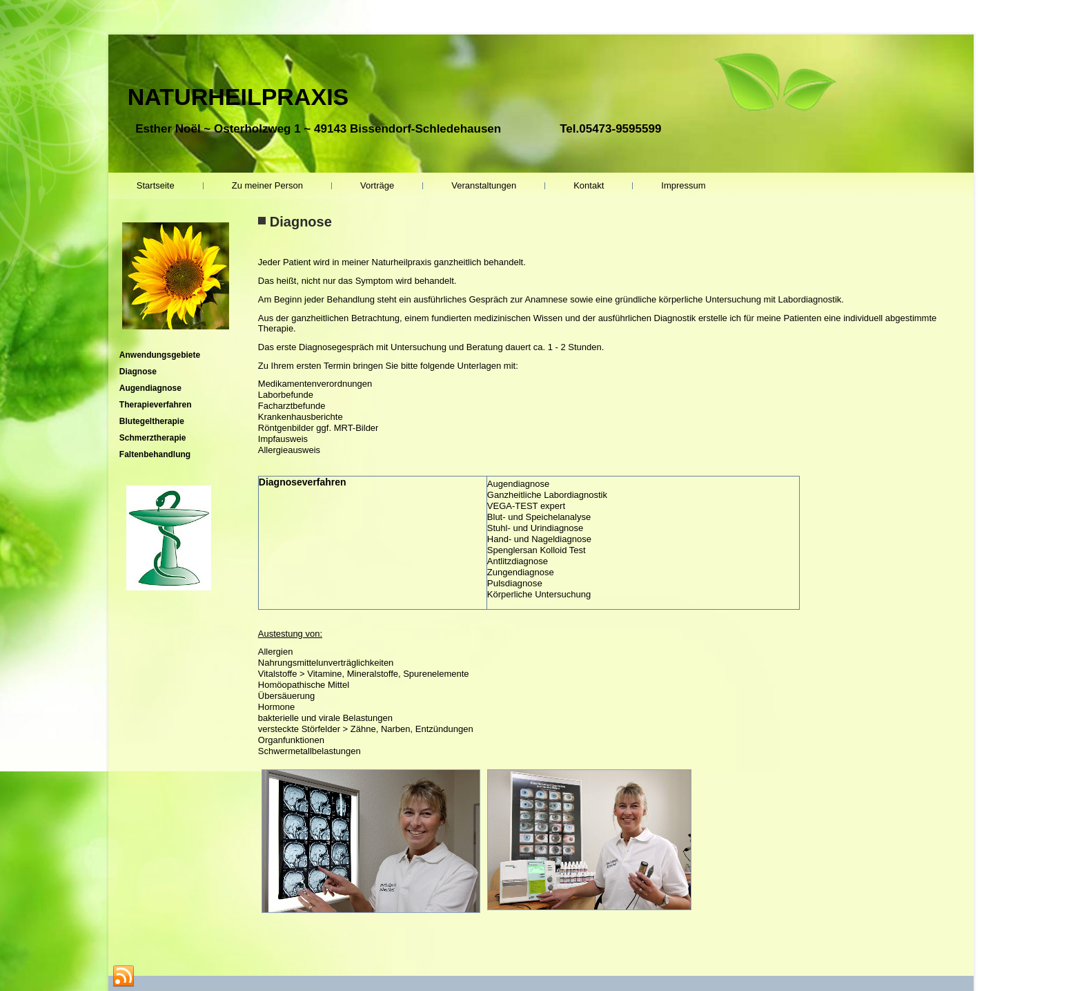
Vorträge (377, 185)
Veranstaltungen (483, 185)
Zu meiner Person (267, 185)
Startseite (156, 185)
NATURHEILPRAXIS (238, 97)
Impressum (683, 185)
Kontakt (588, 185)
